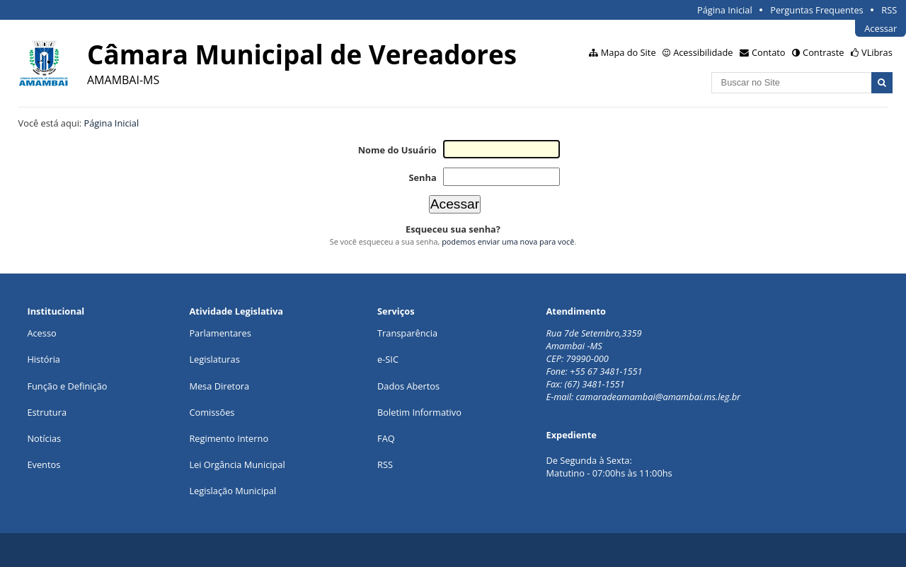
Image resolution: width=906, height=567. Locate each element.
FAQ (386, 438)
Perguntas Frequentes (816, 10)
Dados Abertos (408, 386)
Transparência (407, 333)
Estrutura (47, 412)
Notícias (44, 438)
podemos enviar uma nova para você (508, 241)
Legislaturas (214, 359)
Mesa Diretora (219, 386)
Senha (422, 177)
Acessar (880, 28)
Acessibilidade (703, 52)
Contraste (823, 52)
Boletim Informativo (419, 412)
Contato (769, 52)
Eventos (43, 464)
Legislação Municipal (232, 490)
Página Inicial (724, 10)
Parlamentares (220, 333)
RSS (889, 10)
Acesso (41, 333)
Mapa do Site (628, 52)
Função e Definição (67, 386)
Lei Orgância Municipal (237, 464)
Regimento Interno (228, 438)
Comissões (211, 412)
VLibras (877, 52)
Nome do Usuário (397, 150)
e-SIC (387, 359)
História (43, 359)
